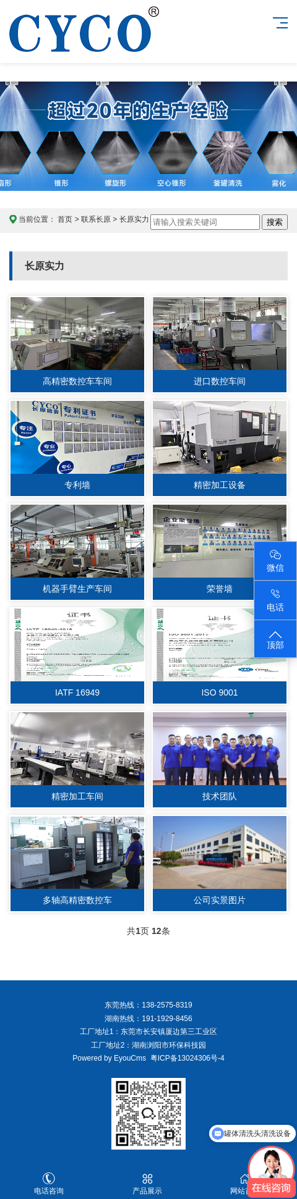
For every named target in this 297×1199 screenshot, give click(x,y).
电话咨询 (49, 1183)
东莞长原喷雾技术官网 (84, 41)
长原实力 (134, 219)
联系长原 (96, 219)
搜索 (275, 222)
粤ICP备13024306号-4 (185, 1058)
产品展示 (147, 1183)
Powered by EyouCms (109, 1058)
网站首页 (245, 1183)
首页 (65, 219)
